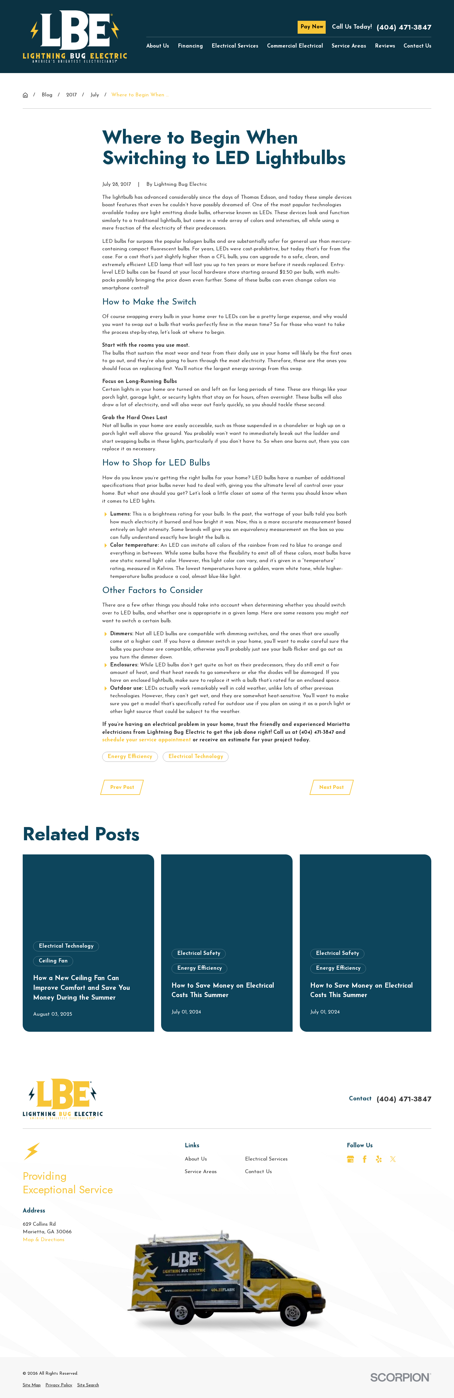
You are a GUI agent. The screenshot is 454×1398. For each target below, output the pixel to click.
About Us (196, 1159)
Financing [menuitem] (190, 46)
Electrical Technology (195, 756)
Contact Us (258, 1171)
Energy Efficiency (130, 756)
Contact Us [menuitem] (417, 46)
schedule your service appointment (146, 740)
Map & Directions (43, 1239)
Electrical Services (266, 1159)
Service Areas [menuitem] (349, 46)
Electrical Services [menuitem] (235, 46)
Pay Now (311, 27)
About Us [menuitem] (157, 46)
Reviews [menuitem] (385, 46)
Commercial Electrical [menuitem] (295, 46)
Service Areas (201, 1171)
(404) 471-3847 (404, 27)
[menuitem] (32, 1385)
